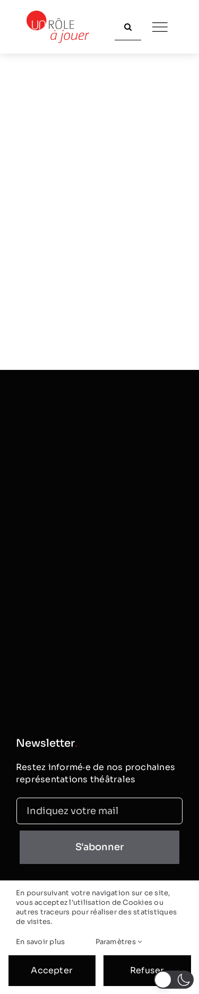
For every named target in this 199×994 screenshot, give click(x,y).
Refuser (147, 970)
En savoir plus (40, 941)
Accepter (52, 970)
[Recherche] (128, 27)
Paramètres (119, 941)
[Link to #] (160, 27)
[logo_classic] (58, 14)
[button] (174, 980)
